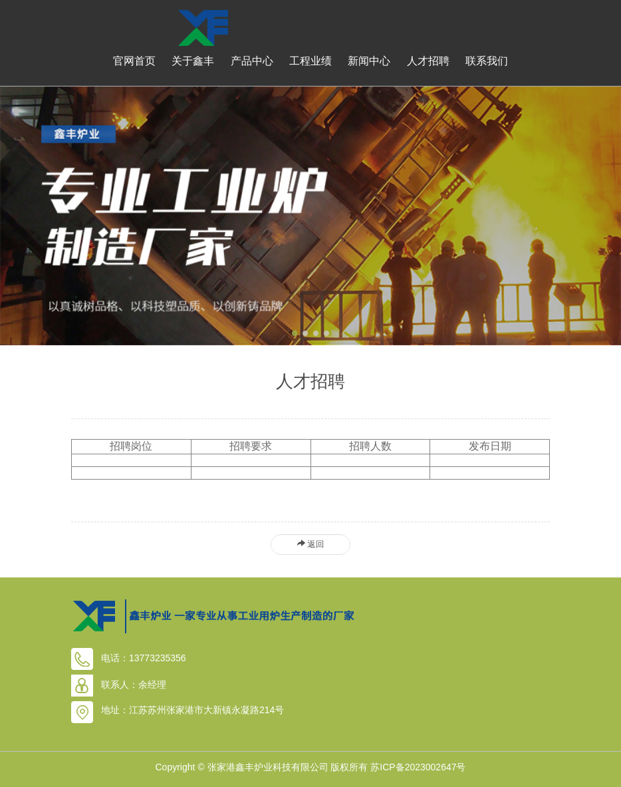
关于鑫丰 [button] (193, 61)
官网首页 (134, 61)
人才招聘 (428, 61)
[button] (294, 333)
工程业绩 (310, 61)
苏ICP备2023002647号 (417, 767)
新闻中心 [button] (369, 61)
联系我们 (486, 61)
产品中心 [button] (252, 61)
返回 (310, 544)
